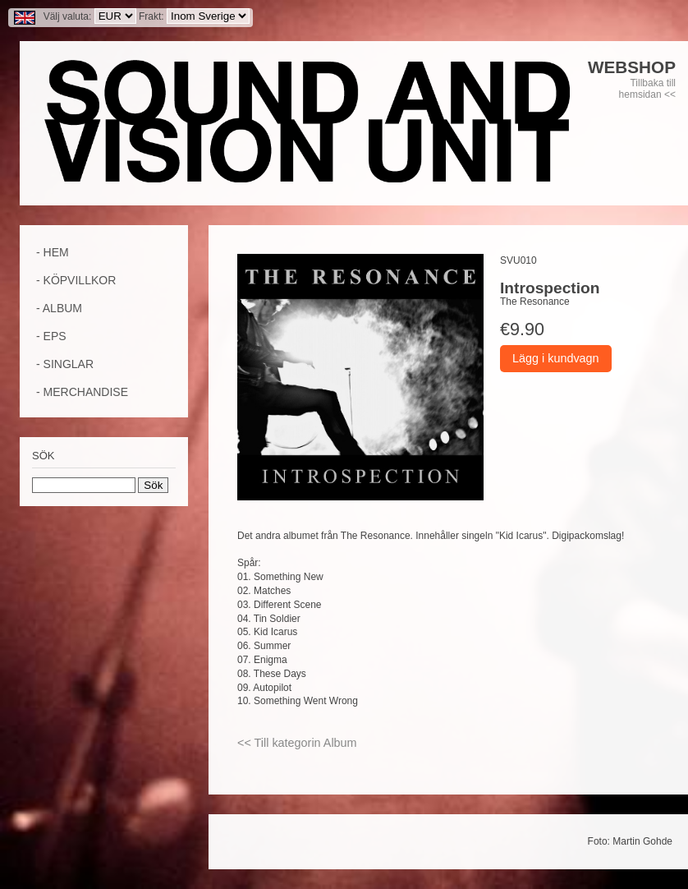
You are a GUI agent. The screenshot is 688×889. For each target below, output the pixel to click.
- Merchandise (82, 391)
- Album (59, 308)
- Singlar (65, 364)
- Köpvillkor (76, 280)
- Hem (52, 252)
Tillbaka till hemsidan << (647, 88)
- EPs (51, 336)
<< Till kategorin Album (297, 742)
